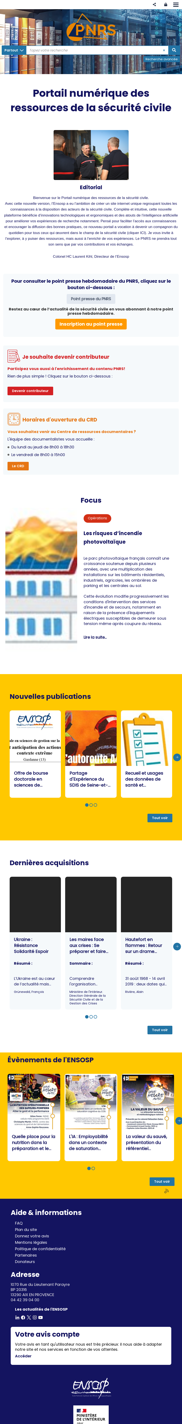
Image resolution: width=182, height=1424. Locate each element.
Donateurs (25, 1261)
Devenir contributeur (30, 390)
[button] (154, 4)
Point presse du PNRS (91, 298)
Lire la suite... (95, 637)
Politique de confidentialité (40, 1248)
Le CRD (18, 466)
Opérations (97, 518)
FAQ (19, 1223)
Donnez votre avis (32, 1236)
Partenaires (26, 1255)
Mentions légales (31, 1242)
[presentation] (177, 757)
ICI (142, 233)
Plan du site (26, 1229)
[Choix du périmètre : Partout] (14, 50)
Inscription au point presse (91, 324)
